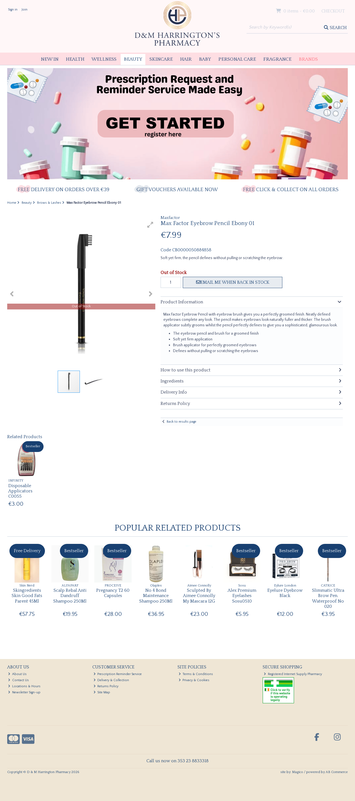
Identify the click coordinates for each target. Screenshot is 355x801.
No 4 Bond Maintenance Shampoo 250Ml (156, 595)
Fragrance (277, 59)
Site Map (101, 692)
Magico (297, 772)
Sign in (12, 9)
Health (75, 59)
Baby (205, 59)
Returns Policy (106, 686)
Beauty (133, 59)
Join (24, 9)
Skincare (161, 59)
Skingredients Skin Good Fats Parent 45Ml (27, 595)
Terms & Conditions (196, 674)
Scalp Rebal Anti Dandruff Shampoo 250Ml (70, 595)
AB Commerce (337, 772)
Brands (308, 59)
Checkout (333, 11)
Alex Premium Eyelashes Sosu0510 (242, 595)
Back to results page (181, 421)
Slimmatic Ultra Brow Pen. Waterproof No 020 (328, 598)
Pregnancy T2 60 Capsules (113, 593)
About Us (17, 674)
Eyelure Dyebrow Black (285, 593)
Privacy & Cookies (194, 680)
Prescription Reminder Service (117, 674)
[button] (150, 224)
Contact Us (18, 680)
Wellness (104, 59)
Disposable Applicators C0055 (20, 491)
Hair (186, 59)
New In (50, 59)
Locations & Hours (24, 686)
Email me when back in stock (232, 282)
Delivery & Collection (111, 680)
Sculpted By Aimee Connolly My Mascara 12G (199, 595)
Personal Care (237, 59)
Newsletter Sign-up (24, 692)
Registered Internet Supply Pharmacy (293, 674)
